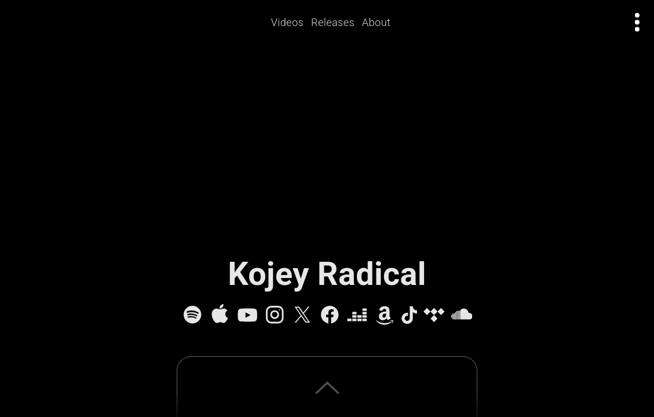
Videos (287, 22)
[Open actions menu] (637, 22)
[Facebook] (329, 314)
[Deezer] (356, 314)
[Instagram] (274, 314)
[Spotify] (192, 314)
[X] (302, 314)
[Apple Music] (219, 314)
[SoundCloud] (461, 314)
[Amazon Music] (384, 314)
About (376, 22)
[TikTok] (409, 314)
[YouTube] (247, 314)
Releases (333, 22)
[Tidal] (433, 314)
